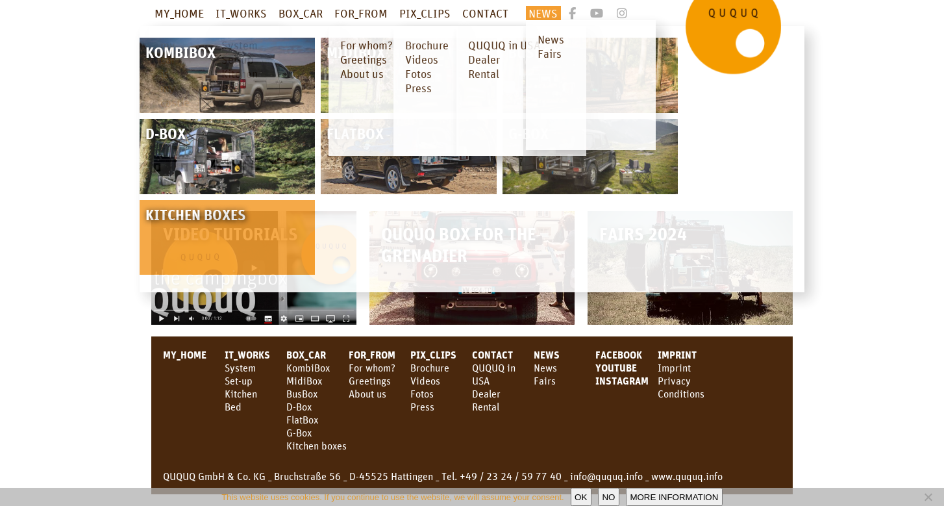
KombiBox (308, 367)
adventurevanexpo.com (208, 99)
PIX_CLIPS (425, 13)
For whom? (372, 367)
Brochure (429, 367)
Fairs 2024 (643, 233)
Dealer (486, 393)
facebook (618, 354)
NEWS (543, 13)
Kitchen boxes (316, 445)
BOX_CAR (301, 13)
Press (422, 406)
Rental (485, 406)
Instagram (622, 380)
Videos (425, 380)
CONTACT (485, 13)
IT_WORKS (241, 13)
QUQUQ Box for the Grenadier (458, 244)
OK (581, 497)
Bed (233, 406)
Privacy (674, 380)
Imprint (677, 354)
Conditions (681, 393)
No (608, 497)
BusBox (301, 393)
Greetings (370, 380)
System (240, 367)
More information (674, 497)
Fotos (422, 393)
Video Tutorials (230, 233)
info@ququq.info (606, 476)
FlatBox (302, 419)
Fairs (545, 380)
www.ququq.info (687, 476)
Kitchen (241, 393)
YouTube (616, 367)
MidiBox (304, 380)
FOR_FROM (361, 13)
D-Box (299, 406)
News (545, 367)
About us (367, 393)
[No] (927, 496)
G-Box (299, 432)
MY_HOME (179, 13)
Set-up (239, 380)
